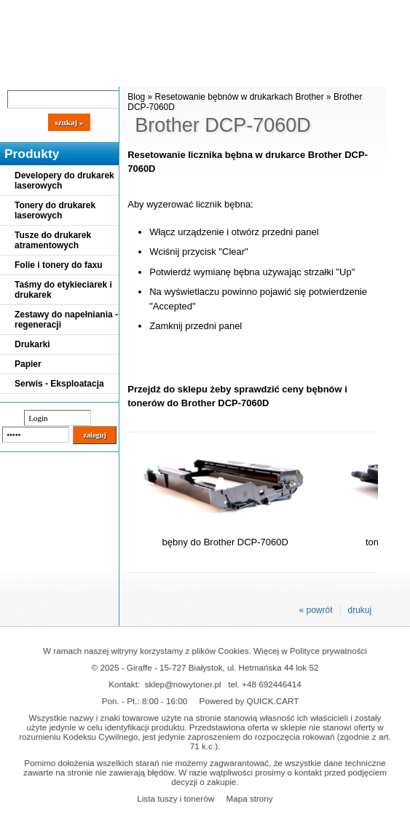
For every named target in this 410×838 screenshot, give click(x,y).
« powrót (315, 610)
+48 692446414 (271, 684)
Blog (22, 74)
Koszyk (329, 10)
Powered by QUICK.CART (249, 700)
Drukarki (32, 344)
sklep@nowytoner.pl (183, 684)
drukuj (360, 610)
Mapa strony (249, 798)
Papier (28, 364)
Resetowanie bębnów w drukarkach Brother (239, 97)
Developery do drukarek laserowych (64, 180)
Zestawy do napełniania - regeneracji (66, 319)
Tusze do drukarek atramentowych (53, 240)
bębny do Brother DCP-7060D (225, 542)
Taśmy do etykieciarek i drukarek (63, 290)
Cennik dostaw (88, 74)
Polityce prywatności (328, 650)
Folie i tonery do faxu (59, 265)
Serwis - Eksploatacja (59, 384)
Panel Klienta (176, 74)
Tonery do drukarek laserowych (55, 210)
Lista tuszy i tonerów (175, 798)
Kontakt (246, 74)
